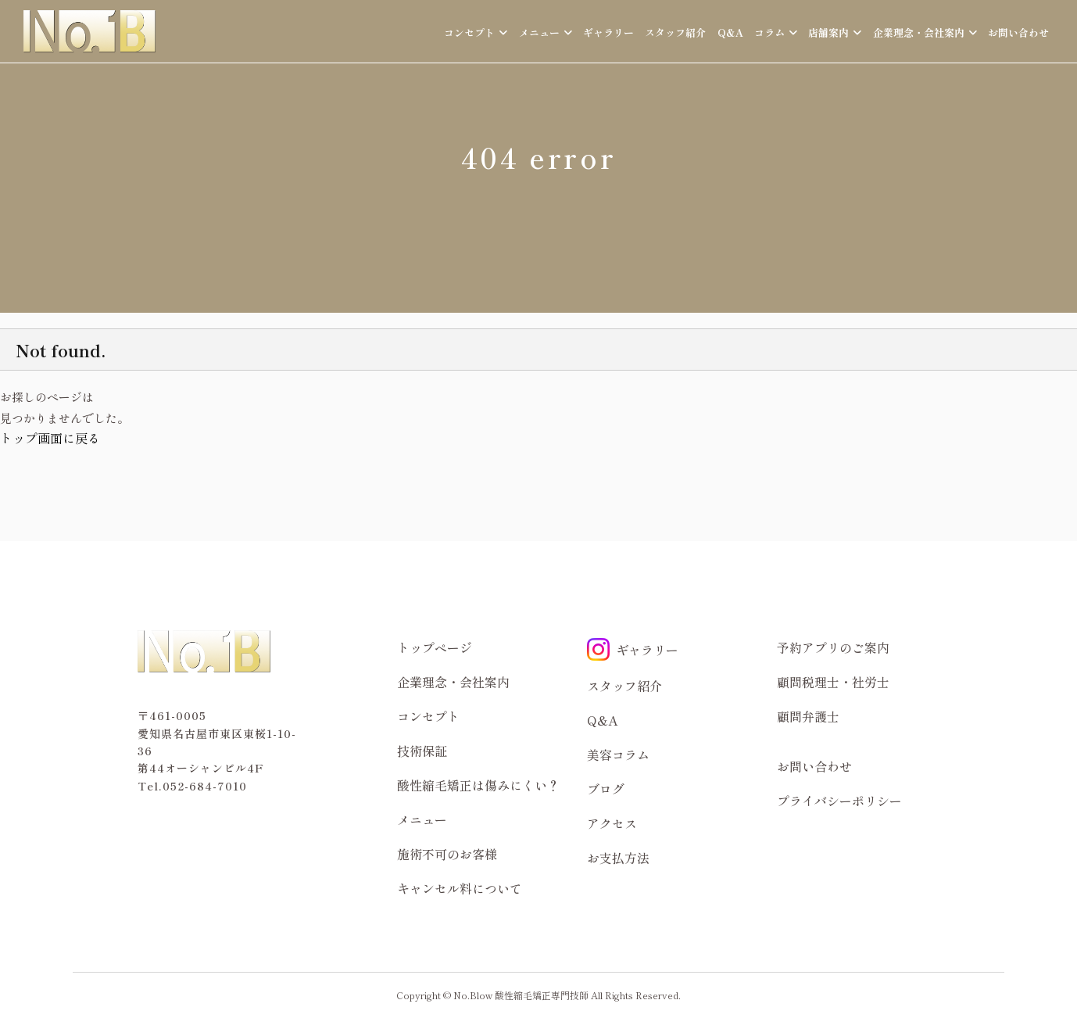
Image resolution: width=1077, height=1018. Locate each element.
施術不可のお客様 (447, 853)
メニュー (422, 819)
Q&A (730, 32)
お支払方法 (618, 857)
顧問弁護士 (808, 716)
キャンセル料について (459, 888)
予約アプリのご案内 (833, 647)
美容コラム (618, 754)
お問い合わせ (1018, 32)
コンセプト (428, 716)
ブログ (605, 789)
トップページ (434, 647)
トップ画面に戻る (50, 437)
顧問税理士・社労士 (833, 681)
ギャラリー (608, 32)
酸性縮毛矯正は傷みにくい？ (478, 785)
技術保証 (422, 750)
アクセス (612, 823)
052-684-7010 (205, 786)
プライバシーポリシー (839, 800)
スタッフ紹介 (675, 32)
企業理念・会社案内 (453, 681)
